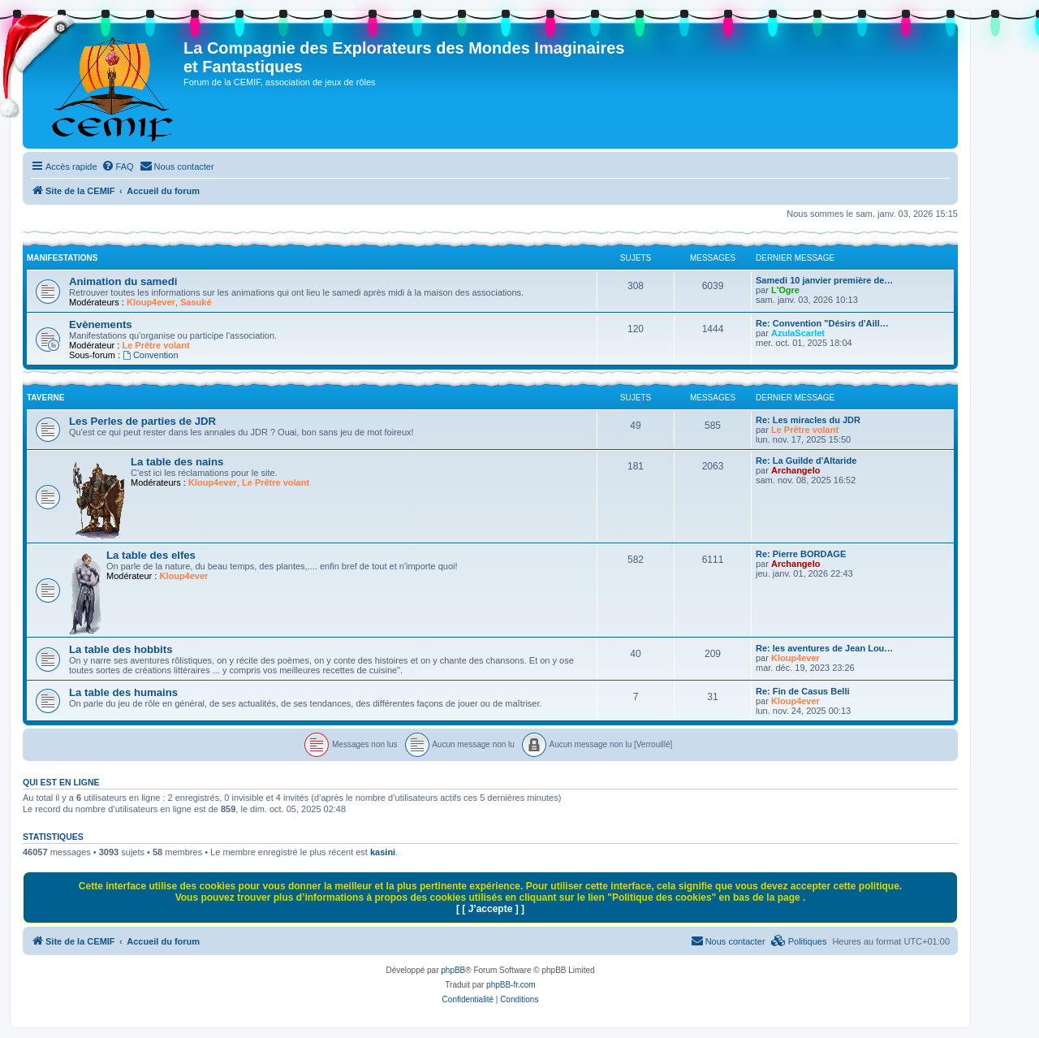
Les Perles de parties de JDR (142, 421)
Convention (151, 355)
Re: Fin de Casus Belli (803, 691)
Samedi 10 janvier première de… (824, 280)
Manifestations (62, 257)
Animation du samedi (123, 281)
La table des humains (123, 692)
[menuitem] (117, 166)
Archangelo (796, 470)
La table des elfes (151, 555)
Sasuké (196, 302)
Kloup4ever (151, 302)
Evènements (100, 324)
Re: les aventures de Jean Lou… (824, 648)
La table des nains (177, 462)
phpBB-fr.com (511, 984)
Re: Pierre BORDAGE (801, 554)
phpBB (453, 970)
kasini (382, 852)
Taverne (45, 397)
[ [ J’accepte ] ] (490, 909)
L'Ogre (785, 290)
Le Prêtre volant (155, 345)
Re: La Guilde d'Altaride (806, 460)
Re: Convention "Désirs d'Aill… (822, 323)
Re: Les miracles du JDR (808, 420)
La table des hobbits (121, 649)
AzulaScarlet (798, 333)
